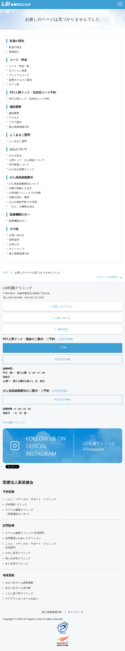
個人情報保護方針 (19, 126)
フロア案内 (15, 122)
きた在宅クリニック (16, 563)
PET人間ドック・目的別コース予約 (29, 98)
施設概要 (14, 113)
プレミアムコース (19, 75)
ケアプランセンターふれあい (21, 598)
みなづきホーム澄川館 (18, 587)
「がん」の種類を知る (21, 206)
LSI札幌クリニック (16, 504)
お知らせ (14, 244)
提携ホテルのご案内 (20, 79)
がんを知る (15, 155)
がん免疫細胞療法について (24, 183)
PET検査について (19, 164)
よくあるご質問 (18, 141)
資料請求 (14, 239)
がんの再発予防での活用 (23, 201)
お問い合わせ (16, 235)
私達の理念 (15, 47)
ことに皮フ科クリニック (19, 593)
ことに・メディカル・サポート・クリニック (30, 499)
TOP (5, 272)
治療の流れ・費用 (19, 197)
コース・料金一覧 (19, 66)
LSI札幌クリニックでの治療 (25, 192)
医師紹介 (14, 51)
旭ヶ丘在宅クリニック (18, 558)
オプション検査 (18, 70)
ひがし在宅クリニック (18, 552)
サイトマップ (16, 248)
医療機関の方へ (18, 220)
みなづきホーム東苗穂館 (19, 582)
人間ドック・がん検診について (27, 160)
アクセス (14, 117)
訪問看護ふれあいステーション (23, 538)
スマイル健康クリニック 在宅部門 (24, 532)
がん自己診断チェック (21, 169)
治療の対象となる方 (20, 188)
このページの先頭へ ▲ (109, 277)
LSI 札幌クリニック (14, 422)
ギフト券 (14, 84)
